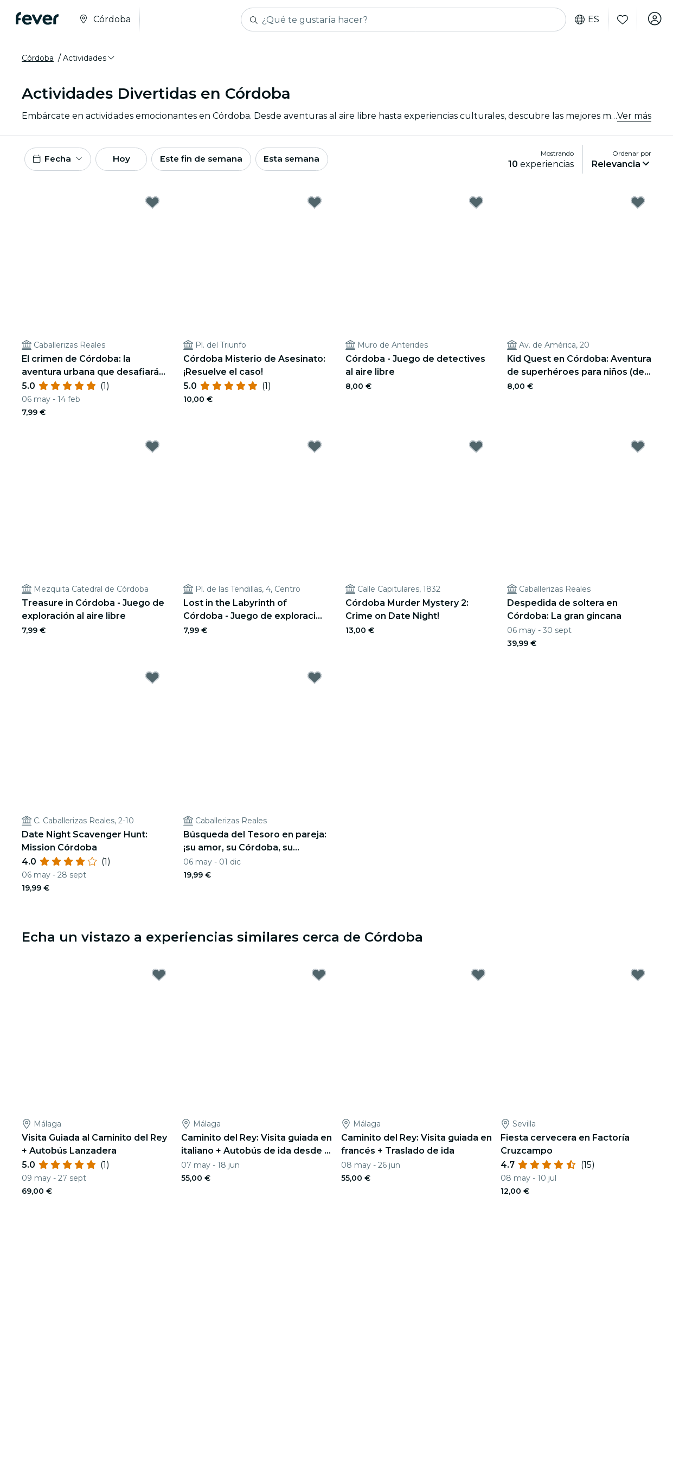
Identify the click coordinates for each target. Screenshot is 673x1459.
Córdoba (38, 58)
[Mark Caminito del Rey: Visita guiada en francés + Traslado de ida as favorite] (478, 978)
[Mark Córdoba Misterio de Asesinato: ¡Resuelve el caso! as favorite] (314, 205)
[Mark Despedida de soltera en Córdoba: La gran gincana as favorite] (638, 450)
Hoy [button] (129, 160)
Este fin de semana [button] (216, 160)
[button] (89, 58)
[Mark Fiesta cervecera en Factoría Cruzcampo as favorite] (638, 978)
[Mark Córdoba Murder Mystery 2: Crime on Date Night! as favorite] (476, 450)
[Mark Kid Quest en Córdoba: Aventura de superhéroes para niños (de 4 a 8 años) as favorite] (638, 205)
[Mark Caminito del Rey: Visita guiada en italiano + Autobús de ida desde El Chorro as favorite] (319, 978)
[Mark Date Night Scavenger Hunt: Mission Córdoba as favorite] (152, 681)
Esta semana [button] (310, 160)
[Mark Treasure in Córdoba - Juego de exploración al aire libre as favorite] (152, 450)
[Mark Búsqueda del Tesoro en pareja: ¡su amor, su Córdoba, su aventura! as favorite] (314, 681)
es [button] (584, 19)
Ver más (634, 116)
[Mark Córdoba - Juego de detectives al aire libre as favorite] (476, 205)
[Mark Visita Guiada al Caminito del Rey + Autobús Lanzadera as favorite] (159, 978)
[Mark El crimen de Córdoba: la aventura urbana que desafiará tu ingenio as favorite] (152, 205)
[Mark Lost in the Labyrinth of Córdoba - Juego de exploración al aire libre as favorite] (314, 450)
